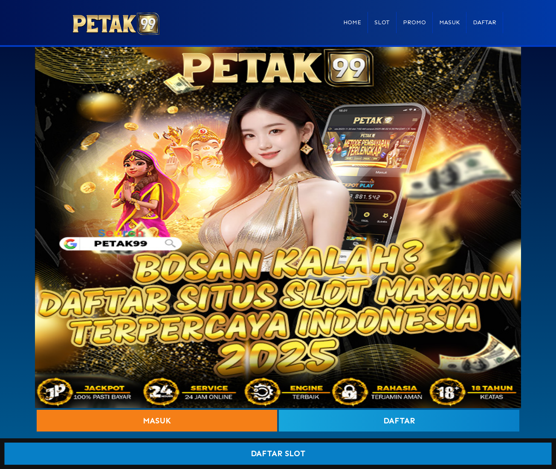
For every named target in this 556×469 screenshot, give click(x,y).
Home (352, 22)
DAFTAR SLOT (278, 453)
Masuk (449, 22)
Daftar (484, 22)
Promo (414, 22)
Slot (382, 22)
